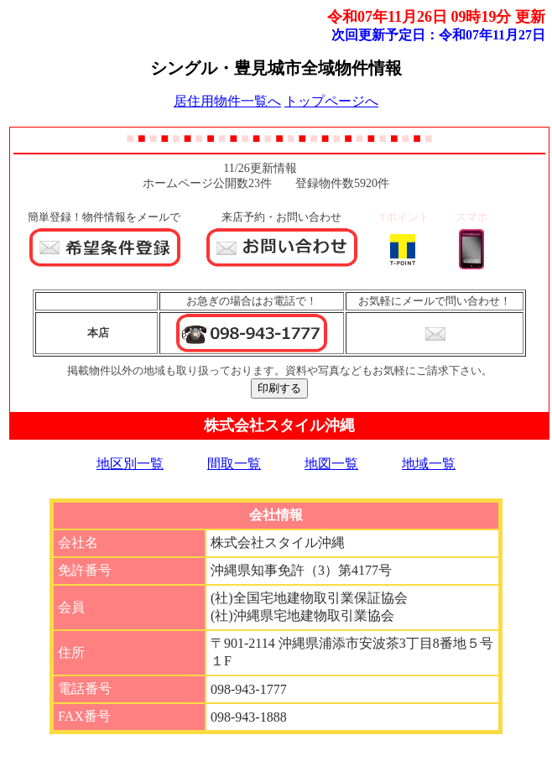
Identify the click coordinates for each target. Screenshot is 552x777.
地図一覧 (331, 463)
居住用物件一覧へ (227, 101)
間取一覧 (234, 463)
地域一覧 (429, 463)
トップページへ (331, 101)
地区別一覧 (130, 463)
